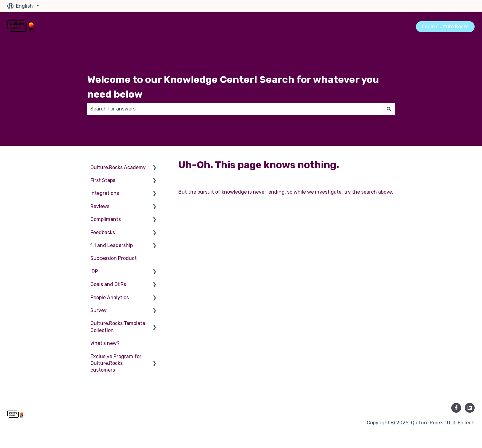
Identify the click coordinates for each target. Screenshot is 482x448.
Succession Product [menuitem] (113, 258)
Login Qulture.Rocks (445, 26)
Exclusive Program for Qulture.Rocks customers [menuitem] (115, 363)
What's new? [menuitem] (105, 343)
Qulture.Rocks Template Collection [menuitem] (117, 326)
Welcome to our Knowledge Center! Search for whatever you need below (233, 87)
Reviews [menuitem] (99, 206)
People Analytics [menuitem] (109, 297)
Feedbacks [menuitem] (102, 232)
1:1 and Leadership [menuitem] (111, 245)
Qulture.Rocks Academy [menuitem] (118, 167)
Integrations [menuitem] (104, 193)
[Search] (389, 109)
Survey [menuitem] (98, 310)
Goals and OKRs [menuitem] (108, 284)
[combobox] (235, 109)
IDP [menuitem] (94, 271)
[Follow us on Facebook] (456, 408)
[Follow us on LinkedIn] (470, 408)
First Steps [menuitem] (102, 180)
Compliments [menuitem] (105, 219)
